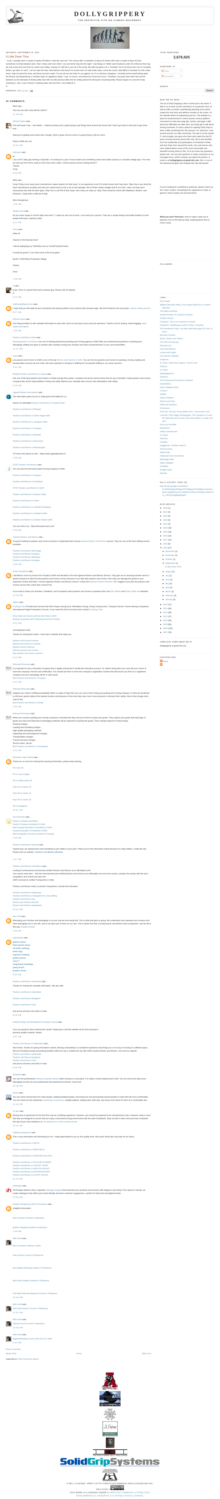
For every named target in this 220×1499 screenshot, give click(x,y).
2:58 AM (17, 458)
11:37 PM (18, 349)
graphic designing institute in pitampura (30, 1227)
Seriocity (164, 438)
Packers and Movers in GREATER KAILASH (32, 1156)
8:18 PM (17, 1015)
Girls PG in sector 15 (22, 793)
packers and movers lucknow (25, 640)
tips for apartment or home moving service (58, 1122)
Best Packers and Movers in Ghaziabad (30, 746)
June (167, 579)
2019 (165, 532)
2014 (165, 604)
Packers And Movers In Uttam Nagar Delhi (31, 415)
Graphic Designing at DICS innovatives (30, 1204)
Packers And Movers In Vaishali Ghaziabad (32, 507)
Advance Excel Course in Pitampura (28, 1323)
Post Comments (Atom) (28, 1359)
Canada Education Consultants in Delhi (30, 830)
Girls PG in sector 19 (22, 787)
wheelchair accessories (53, 1100)
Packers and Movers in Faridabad (27, 481)
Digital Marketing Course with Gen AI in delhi (32, 1339)
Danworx (164, 377)
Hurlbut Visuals (166, 318)
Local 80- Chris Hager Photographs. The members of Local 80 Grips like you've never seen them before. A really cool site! (186, 418)
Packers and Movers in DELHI (26, 1143)
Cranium (163, 391)
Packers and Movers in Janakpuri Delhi (30, 513)
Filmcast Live (166, 345)
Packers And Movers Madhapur (26, 557)
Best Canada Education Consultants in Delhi (32, 827)
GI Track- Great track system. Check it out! (179, 363)
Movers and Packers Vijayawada (27, 905)
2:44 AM (17, 1342)
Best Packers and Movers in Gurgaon (29, 678)
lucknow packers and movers (25, 650)
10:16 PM (18, 1086)
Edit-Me (163, 473)
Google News (166, 470)
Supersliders (165, 384)
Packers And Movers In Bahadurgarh (29, 447)
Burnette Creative (167, 335)
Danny (15, 1093)
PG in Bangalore (20, 806)
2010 (165, 620)
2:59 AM (17, 530)
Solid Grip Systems (168, 404)
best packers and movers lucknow (28, 653)
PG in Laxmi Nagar (21, 774)
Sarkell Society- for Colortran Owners (176, 315)
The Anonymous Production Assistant (176, 380)
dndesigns (17, 1186)
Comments (168, 76)
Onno (15, 229)
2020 (165, 528)
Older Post (146, 1353)
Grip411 (163, 366)
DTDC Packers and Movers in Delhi (28, 488)
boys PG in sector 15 (22, 799)
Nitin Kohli (17, 1238)
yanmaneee (18, 938)
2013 (165, 608)
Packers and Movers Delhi (24, 337)
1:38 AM (17, 279)
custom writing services (140, 308)
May (167, 583)
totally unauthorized (168, 431)
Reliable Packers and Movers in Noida (29, 374)
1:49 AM (17, 1231)
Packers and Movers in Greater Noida (29, 494)
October (169, 559)
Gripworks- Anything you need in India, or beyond (181, 325)
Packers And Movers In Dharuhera (28, 441)
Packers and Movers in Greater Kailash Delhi (32, 520)
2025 (165, 512)
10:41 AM (18, 145)
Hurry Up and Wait (168, 424)
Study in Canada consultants (25, 821)
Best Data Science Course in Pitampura (30, 1308)
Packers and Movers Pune (24, 1005)
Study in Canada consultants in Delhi (29, 824)
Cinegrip (163, 442)
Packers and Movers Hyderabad (27, 892)
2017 (165, 540)
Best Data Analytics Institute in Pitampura (31, 1280)
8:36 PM (17, 1067)
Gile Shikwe (115, 591)
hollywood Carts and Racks (172, 456)
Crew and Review (168, 349)
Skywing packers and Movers (25, 341)
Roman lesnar (19, 319)
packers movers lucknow (23, 647)
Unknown (17, 152)
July (167, 575)
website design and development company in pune (35, 1022)
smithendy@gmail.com (23, 304)
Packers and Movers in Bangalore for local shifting (35, 896)
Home (79, 1353)
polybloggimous (167, 373)
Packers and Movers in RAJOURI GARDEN (32, 1162)
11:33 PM (18, 595)
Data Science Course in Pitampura (28, 1255)
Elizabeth (17, 1074)
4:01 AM (17, 623)
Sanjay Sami (18, 211)
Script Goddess (167, 398)
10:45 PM (18, 1327)
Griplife (163, 394)
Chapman (164, 359)
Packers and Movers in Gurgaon (27, 475)
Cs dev (16, 1111)
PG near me (18, 768)
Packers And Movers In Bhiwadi (27, 409)
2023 (165, 520)
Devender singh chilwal (23, 757)
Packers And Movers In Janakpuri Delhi (30, 422)
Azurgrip (164, 661)
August (168, 571)
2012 (165, 612)
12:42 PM (18, 1104)
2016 (165, 544)
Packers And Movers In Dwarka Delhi (48, 403)
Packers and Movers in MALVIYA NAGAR (31, 1168)
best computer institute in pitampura (28, 1218)
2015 (165, 548)
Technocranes (166, 449)
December (170, 551)
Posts (165, 71)
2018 (165, 536)
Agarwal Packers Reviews (101, 582)
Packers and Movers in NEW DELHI (28, 1149)
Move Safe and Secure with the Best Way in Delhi (34, 616)
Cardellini (164, 466)
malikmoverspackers (22, 1132)
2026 (165, 508)
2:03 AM (17, 706)
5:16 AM (17, 385)
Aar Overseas (19, 817)
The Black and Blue (168, 311)
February (169, 595)
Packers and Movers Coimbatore (27, 866)
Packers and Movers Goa (24, 899)
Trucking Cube (19, 606)
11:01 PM (18, 1312)
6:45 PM (17, 173)
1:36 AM (17, 330)
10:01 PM (18, 810)
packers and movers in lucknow (26, 644)
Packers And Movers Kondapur (26, 560)
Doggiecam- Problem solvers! (173, 445)
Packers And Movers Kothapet (26, 554)
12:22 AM (18, 1125)
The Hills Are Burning (169, 342)
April (167, 587)
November (170, 555)
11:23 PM (18, 1179)
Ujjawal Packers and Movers (25, 392)
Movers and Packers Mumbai (25, 902)
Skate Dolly (165, 452)
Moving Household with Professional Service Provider (36, 619)
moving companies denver (47, 1079)
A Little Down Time (173, 567)
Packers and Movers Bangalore (26, 998)
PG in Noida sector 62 (22, 780)
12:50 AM (18, 1197)
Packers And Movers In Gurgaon (27, 428)
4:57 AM (17, 1036)
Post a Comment (13, 1349)
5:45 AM (17, 931)
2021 (165, 524)
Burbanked (165, 428)
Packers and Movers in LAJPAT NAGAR (30, 1175)
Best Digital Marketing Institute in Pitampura (32, 1268)
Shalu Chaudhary (20, 571)
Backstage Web (167, 459)
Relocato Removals (21, 664)
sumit (15, 356)
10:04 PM (18, 1297)
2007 (165, 632)
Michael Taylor (19, 121)
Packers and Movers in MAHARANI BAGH (31, 1172)
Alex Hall (16, 916)
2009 (165, 624)
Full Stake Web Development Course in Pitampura (35, 1293)
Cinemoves (165, 408)
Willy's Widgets (166, 463)
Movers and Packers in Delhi (69, 360)
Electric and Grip (167, 401)
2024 (165, 516)
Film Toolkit (165, 301)
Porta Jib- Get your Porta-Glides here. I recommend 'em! (185, 411)
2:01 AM (17, 682)
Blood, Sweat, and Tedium (171, 338)
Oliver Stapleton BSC (169, 387)
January (169, 599)
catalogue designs (54, 1190)
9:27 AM (17, 312)
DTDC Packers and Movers (25, 465)
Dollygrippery (110, 13)
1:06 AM (17, 838)
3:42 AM (17, 367)
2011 (165, 616)
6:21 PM (17, 222)
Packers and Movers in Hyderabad (28, 1043)
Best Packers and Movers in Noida (28, 702)
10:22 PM (18, 909)
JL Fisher (164, 370)
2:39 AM (17, 564)
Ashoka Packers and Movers (25, 537)
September (170, 563)
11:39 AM (18, 114)
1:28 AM (17, 204)
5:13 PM (17, 297)
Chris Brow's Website (169, 356)
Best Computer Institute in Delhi (27, 1246)
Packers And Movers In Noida (26, 500)
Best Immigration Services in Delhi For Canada (33, 834)
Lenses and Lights (168, 352)
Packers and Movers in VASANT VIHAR (30, 1165)
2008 (165, 628)
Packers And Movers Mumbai (25, 845)
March (168, 591)
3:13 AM (17, 657)
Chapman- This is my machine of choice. (178, 322)
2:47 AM (17, 859)
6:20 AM (17, 974)
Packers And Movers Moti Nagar (27, 551)
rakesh (16, 602)
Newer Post (11, 1353)
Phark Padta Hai (132, 591)
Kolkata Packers (28, 927)
